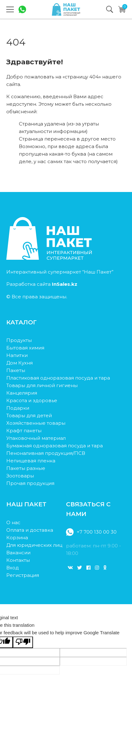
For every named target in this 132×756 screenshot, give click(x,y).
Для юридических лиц (34, 545)
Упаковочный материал (36, 438)
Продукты (19, 340)
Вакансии (18, 553)
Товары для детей (29, 415)
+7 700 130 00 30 (91, 532)
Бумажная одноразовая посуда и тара (54, 446)
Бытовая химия (25, 348)
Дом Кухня (19, 363)
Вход (12, 568)
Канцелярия (21, 393)
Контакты (18, 560)
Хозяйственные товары (35, 423)
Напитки (17, 355)
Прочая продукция (30, 483)
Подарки (17, 408)
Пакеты (15, 370)
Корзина (17, 537)
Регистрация (22, 575)
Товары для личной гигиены (42, 385)
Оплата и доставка (29, 530)
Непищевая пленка (30, 461)
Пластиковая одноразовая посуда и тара (58, 378)
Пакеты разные (25, 468)
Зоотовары (20, 476)
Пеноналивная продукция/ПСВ (45, 453)
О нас (13, 522)
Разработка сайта (41, 284)
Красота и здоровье (31, 400)
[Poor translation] (23, 642)
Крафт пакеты (23, 431)
